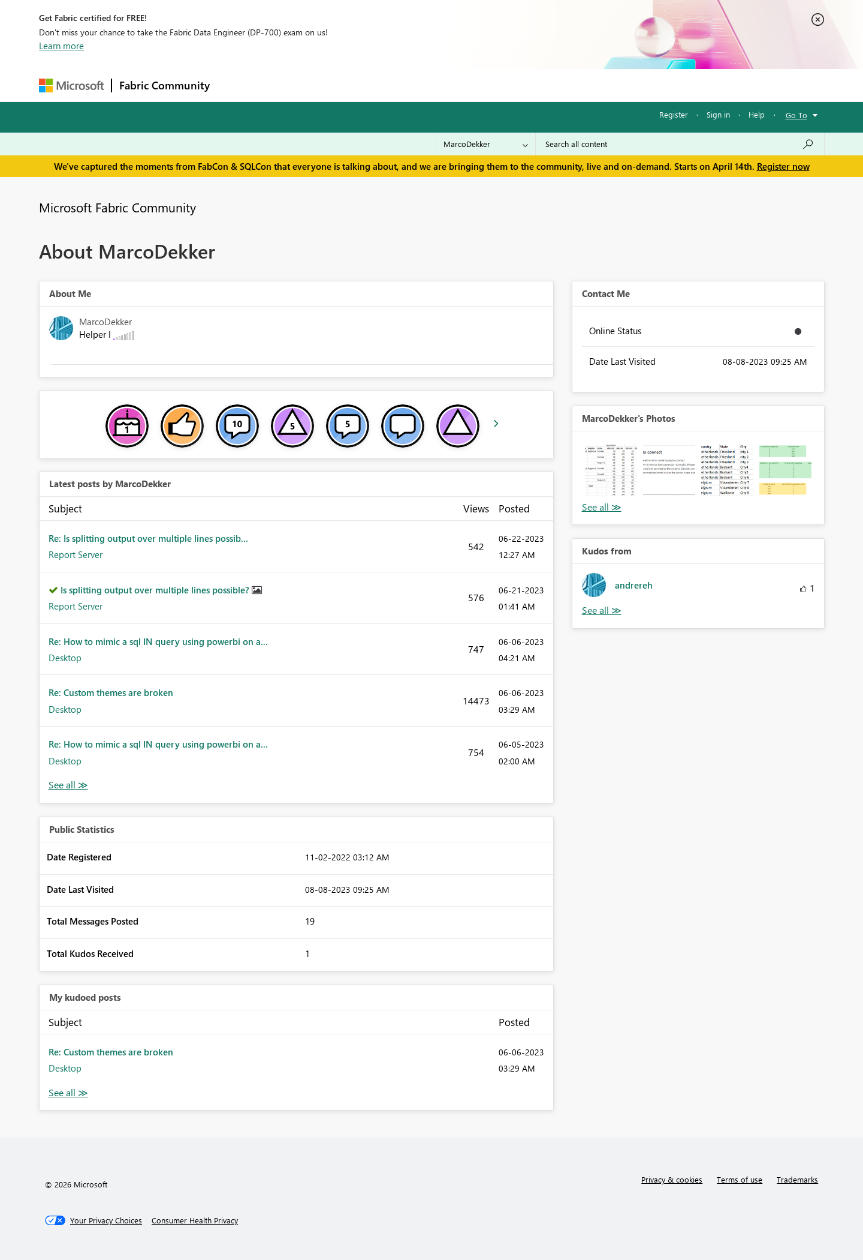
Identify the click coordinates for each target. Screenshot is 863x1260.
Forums (237, 85)
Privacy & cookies (671, 1179)
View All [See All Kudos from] (601, 610)
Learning (492, 85)
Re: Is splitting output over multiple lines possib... (148, 538)
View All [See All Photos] (601, 507)
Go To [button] (796, 115)
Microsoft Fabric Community (117, 207)
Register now (783, 166)
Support (543, 85)
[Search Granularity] (485, 144)
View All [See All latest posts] (68, 785)
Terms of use (739, 1179)
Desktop (65, 658)
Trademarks (797, 1179)
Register (673, 114)
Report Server (75, 554)
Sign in (718, 114)
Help (757, 114)
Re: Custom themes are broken (111, 692)
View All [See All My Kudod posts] (68, 1093)
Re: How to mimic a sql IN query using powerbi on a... (158, 641)
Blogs (445, 85)
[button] (611, 470)
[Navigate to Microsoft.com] (71, 85)
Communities (392, 85)
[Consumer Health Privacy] (195, 1220)
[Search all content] (680, 144)
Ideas (339, 85)
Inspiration (289, 85)
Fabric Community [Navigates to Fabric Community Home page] (164, 85)
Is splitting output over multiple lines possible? (156, 590)
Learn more (61, 46)
